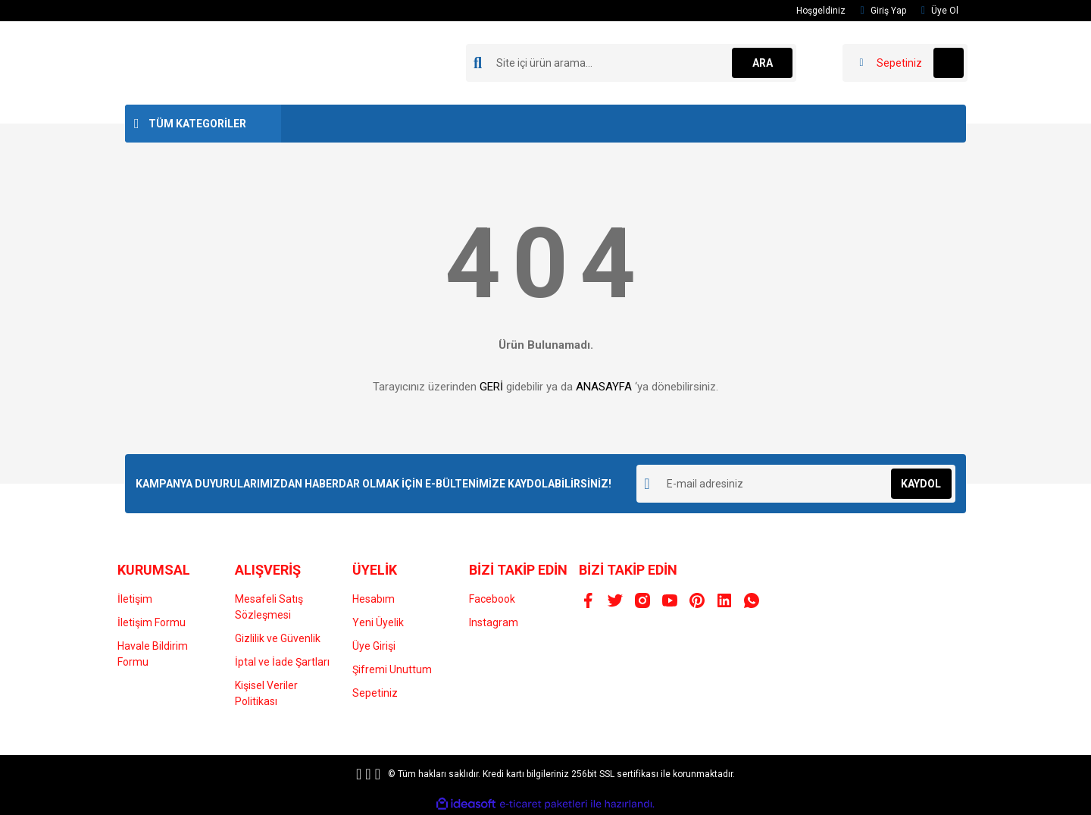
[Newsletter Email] (795, 484)
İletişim (134, 599)
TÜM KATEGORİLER (197, 124)
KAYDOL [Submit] (921, 484)
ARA (762, 63)
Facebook (492, 599)
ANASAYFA (604, 386)
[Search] (631, 63)
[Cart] (905, 63)
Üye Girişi (373, 646)
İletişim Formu (151, 622)
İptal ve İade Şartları (282, 662)
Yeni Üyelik (378, 622)
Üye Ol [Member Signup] (939, 10)
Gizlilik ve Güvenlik (277, 638)
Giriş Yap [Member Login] (883, 10)
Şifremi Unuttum (392, 669)
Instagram (493, 622)
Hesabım (373, 599)
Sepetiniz (375, 693)
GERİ (491, 386)
